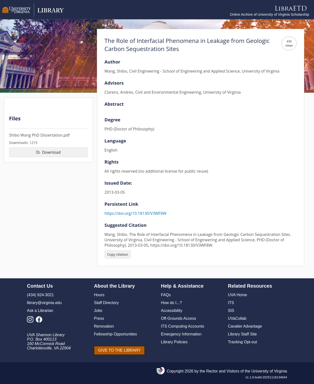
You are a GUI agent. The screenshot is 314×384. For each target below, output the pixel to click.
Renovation (104, 326)
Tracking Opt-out (242, 342)
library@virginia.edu (44, 303)
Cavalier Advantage (245, 326)
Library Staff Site (242, 334)
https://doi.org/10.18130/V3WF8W (136, 213)
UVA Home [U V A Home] (237, 295)
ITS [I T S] (231, 303)
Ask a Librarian (40, 310)
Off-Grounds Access (178, 318)
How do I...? (171, 303)
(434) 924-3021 (40, 295)
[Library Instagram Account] (31, 321)
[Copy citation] (118, 254)
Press (99, 318)
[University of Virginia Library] (33, 15)
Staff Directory (106, 303)
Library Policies (174, 342)
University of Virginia (269, 371)
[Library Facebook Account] (40, 321)
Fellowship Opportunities (115, 334)
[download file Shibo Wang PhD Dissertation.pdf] (48, 152)
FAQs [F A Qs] (166, 295)
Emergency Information (181, 334)
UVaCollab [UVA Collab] (237, 318)
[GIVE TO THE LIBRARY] (119, 350)
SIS (231, 310)
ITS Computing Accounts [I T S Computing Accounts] (182, 326)
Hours (99, 295)
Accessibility (171, 310)
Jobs (98, 310)
